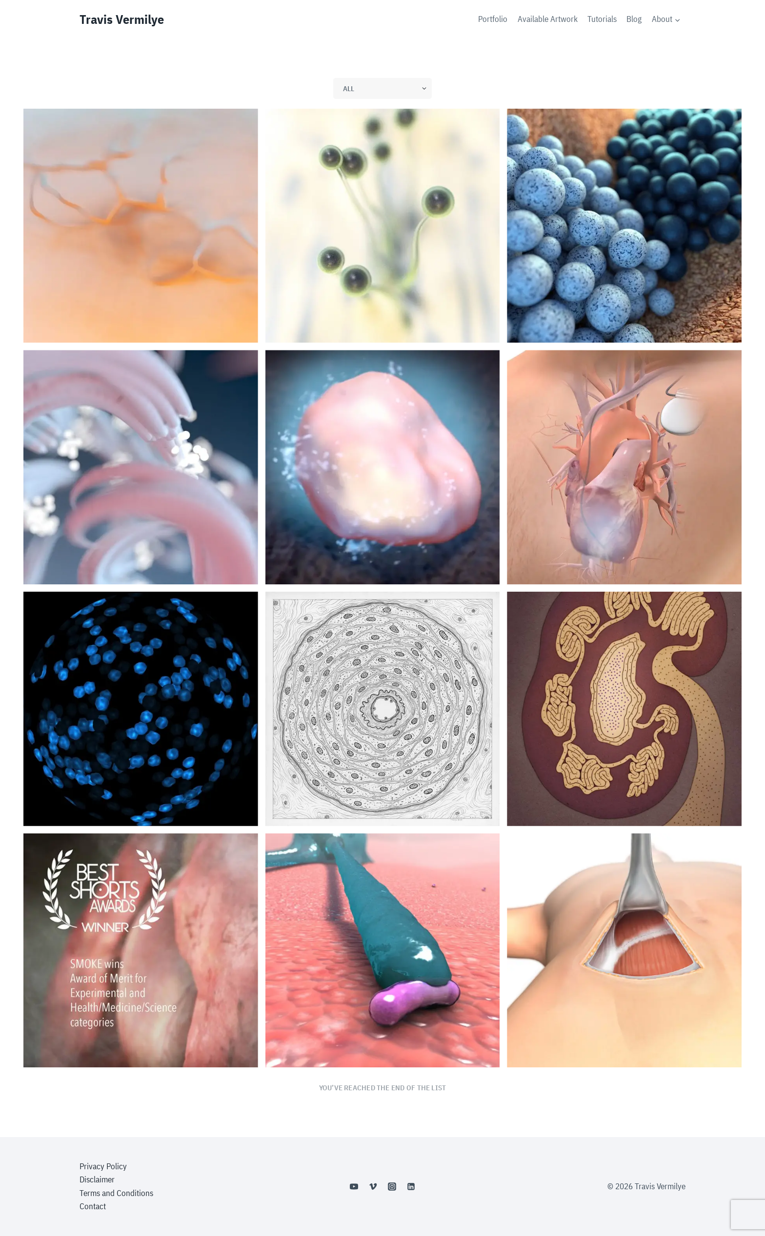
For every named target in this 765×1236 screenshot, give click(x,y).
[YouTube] (353, 1186)
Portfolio (492, 19)
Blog (634, 19)
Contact (93, 1206)
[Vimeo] (372, 1186)
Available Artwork (548, 19)
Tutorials (602, 19)
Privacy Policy (103, 1166)
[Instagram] (392, 1186)
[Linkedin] (411, 1186)
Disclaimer (97, 1179)
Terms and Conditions (116, 1193)
